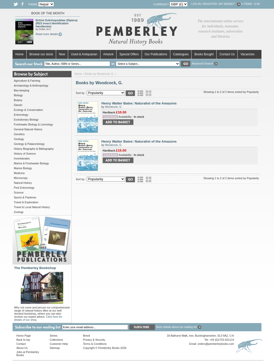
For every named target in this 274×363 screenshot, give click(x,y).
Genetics (19, 134)
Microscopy (21, 177)
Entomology (21, 114)
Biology (18, 95)
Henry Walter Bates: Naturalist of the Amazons (139, 103)
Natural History (23, 182)
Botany (18, 100)
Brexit (86, 335)
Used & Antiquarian (84, 54)
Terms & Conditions (95, 343)
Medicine (19, 173)
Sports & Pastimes (25, 197)
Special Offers (129, 54)
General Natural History (28, 129)
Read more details (49, 34)
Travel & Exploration (26, 202)
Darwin (18, 104)
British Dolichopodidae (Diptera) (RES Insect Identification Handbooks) (56, 23)
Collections (56, 339)
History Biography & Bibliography (34, 148)
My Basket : (230, 3)
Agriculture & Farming (27, 80)
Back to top (23, 339)
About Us (22, 347)
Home (19, 54)
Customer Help (59, 343)
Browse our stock (41, 54)
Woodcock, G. (113, 106)
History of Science (25, 153)
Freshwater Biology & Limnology (33, 124)
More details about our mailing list (178, 326)
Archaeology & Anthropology (31, 85)
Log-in (196, 3)
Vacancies (247, 54)
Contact (21, 343)
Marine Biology (23, 168)
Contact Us (227, 54)
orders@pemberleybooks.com (216, 343)
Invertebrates (22, 158)
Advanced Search (204, 63)
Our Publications (156, 54)
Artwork (108, 54)
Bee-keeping (21, 90)
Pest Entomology (24, 187)
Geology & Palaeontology (29, 143)
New (62, 54)
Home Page (23, 335)
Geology (19, 139)
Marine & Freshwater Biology (31, 163)
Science (19, 192)
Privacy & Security (94, 339)
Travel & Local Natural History (32, 207)
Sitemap (55, 347)
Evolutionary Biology (26, 119)
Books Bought (204, 54)
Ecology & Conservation (28, 109)
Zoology (19, 211)
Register (210, 3)
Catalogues (181, 54)
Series (53, 335)
